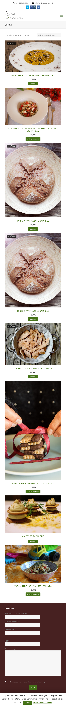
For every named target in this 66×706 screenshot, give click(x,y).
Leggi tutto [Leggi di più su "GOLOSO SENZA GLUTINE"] (33, 541)
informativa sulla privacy (36, 682)
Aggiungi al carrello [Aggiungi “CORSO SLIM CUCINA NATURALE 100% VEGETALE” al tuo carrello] (33, 491)
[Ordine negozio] (49, 35)
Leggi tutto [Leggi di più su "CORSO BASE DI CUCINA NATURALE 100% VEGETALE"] (33, 83)
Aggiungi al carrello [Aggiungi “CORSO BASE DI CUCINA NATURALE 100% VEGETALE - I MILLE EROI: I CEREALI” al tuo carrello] (33, 139)
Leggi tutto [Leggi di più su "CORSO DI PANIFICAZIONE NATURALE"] (33, 229)
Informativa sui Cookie (42, 702)
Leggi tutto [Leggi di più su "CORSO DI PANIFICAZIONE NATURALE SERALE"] (33, 377)
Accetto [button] (27, 703)
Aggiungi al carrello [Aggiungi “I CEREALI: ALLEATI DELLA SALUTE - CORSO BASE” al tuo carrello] (33, 594)
